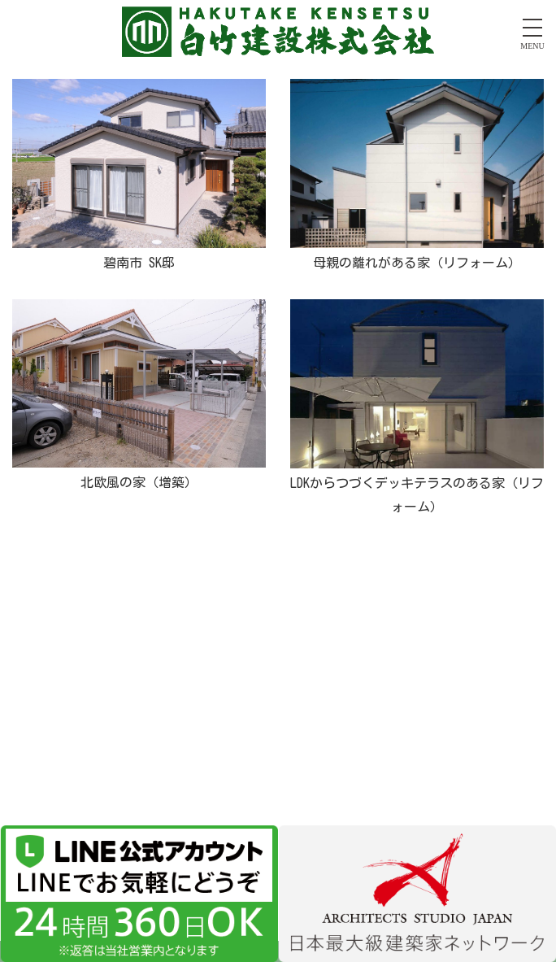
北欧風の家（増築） (139, 482)
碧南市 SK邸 (139, 262)
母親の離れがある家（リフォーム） (417, 262)
